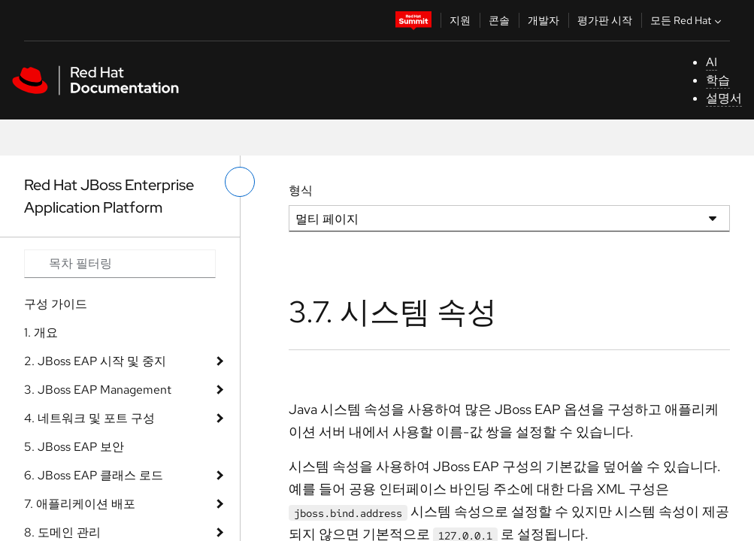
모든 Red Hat (687, 20)
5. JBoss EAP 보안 (74, 447)
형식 (301, 190)
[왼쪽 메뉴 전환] (240, 182)
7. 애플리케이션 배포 (79, 504)
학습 (718, 80)
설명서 (724, 98)
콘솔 (499, 20)
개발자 (543, 20)
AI (711, 62)
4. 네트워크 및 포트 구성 (89, 418)
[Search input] (120, 263)
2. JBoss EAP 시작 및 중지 (95, 361)
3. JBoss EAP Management (97, 389)
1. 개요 (41, 332)
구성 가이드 (55, 304)
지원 (460, 20)
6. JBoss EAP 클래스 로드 (93, 475)
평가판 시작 (604, 20)
